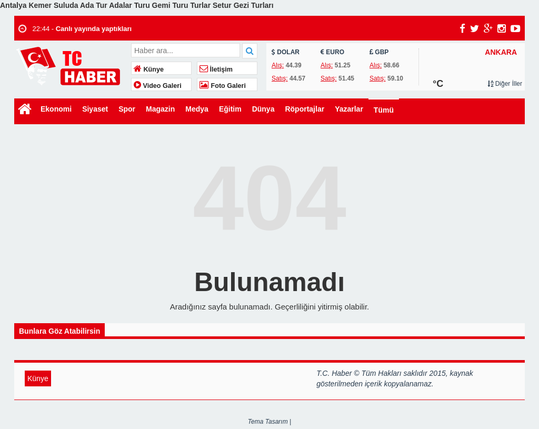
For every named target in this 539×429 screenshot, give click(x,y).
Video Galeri (158, 85)
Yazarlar (349, 109)
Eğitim (230, 109)
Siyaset (95, 109)
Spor (126, 109)
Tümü (384, 110)
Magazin (160, 109)
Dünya (263, 109)
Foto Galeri (222, 85)
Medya (196, 109)
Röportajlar (304, 109)
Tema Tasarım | (269, 421)
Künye (149, 69)
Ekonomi (56, 109)
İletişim (216, 69)
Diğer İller (504, 83)
